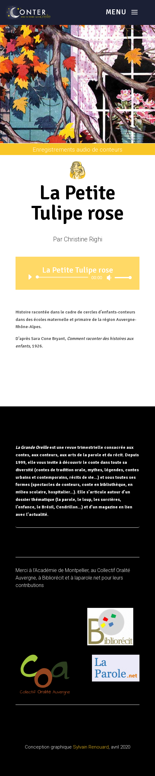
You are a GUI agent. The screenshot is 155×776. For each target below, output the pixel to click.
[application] (77, 277)
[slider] (63, 277)
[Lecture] (30, 277)
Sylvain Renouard (91, 747)
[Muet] (109, 277)
